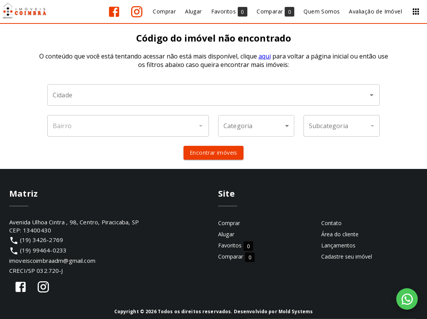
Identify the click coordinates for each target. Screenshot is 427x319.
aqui (265, 56)
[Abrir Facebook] (114, 11)
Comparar (236, 256)
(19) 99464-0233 (43, 250)
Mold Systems (296, 311)
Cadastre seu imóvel (346, 256)
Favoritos (235, 245)
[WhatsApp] (407, 299)
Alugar (226, 234)
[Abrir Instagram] (136, 11)
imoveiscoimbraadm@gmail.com (52, 260)
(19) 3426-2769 (41, 240)
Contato (331, 223)
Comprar (229, 223)
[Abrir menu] (416, 11)
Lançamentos (338, 245)
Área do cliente (340, 234)
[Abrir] (371, 95)
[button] (256, 126)
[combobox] (213, 95)
